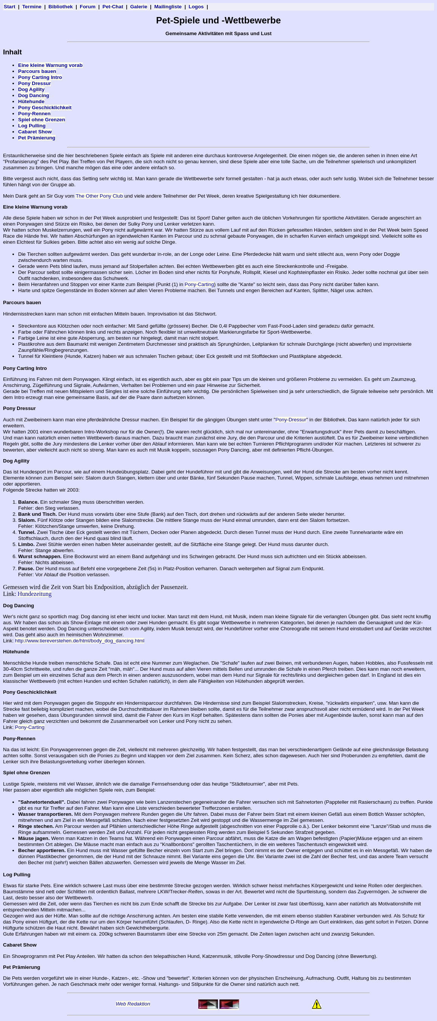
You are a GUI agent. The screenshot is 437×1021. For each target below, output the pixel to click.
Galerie (138, 6)
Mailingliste (168, 6)
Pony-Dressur (290, 419)
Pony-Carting (199, 284)
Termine (32, 6)
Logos (196, 6)
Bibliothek (60, 6)
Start (9, 6)
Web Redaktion (133, 1004)
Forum (87, 6)
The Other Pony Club (99, 196)
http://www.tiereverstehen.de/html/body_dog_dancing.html (79, 641)
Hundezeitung (35, 594)
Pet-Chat (112, 6)
